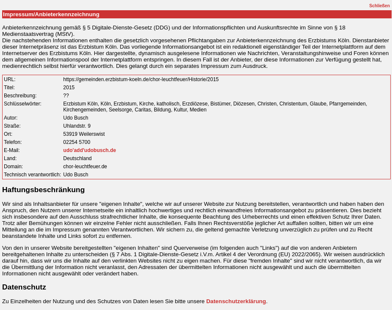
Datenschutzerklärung (236, 301)
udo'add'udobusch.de (89, 150)
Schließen (379, 5)
